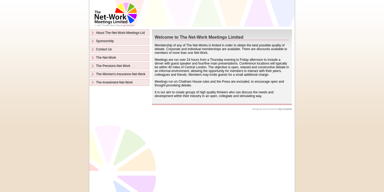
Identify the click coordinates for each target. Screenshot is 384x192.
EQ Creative (285, 109)
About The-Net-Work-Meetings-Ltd (120, 33)
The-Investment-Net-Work (114, 82)
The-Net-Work (106, 57)
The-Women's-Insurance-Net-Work (120, 74)
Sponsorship (105, 41)
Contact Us (104, 49)
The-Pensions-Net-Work (113, 66)
